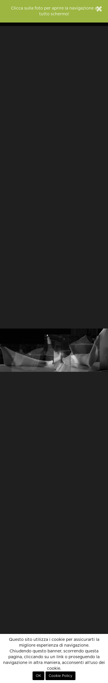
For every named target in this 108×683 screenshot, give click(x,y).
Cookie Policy (60, 676)
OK (38, 676)
